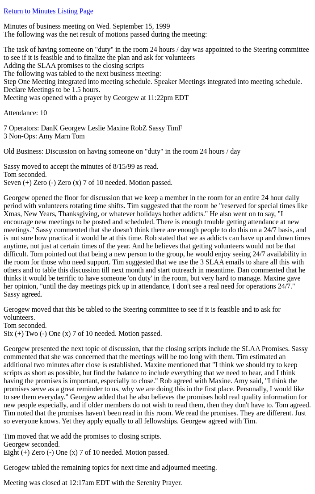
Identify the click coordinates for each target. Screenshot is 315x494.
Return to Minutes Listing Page (48, 11)
